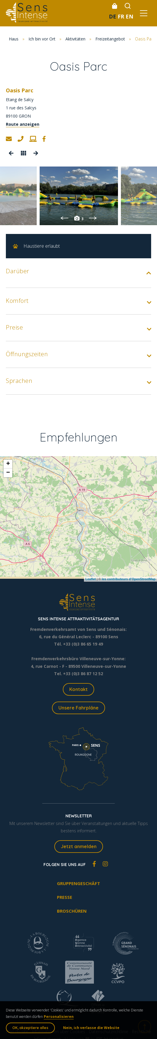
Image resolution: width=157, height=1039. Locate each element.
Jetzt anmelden (79, 846)
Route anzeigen (22, 124)
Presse (64, 897)
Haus (13, 39)
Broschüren (72, 911)
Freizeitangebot (110, 39)
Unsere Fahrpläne (78, 708)
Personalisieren (59, 1016)
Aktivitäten (75, 39)
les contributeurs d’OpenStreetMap (129, 579)
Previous (64, 218)
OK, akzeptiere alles (30, 1028)
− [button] (8, 472)
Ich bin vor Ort (41, 39)
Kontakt (78, 689)
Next (93, 218)
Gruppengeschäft (78, 883)
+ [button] (8, 464)
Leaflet (90, 579)
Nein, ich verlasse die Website (91, 1027)
